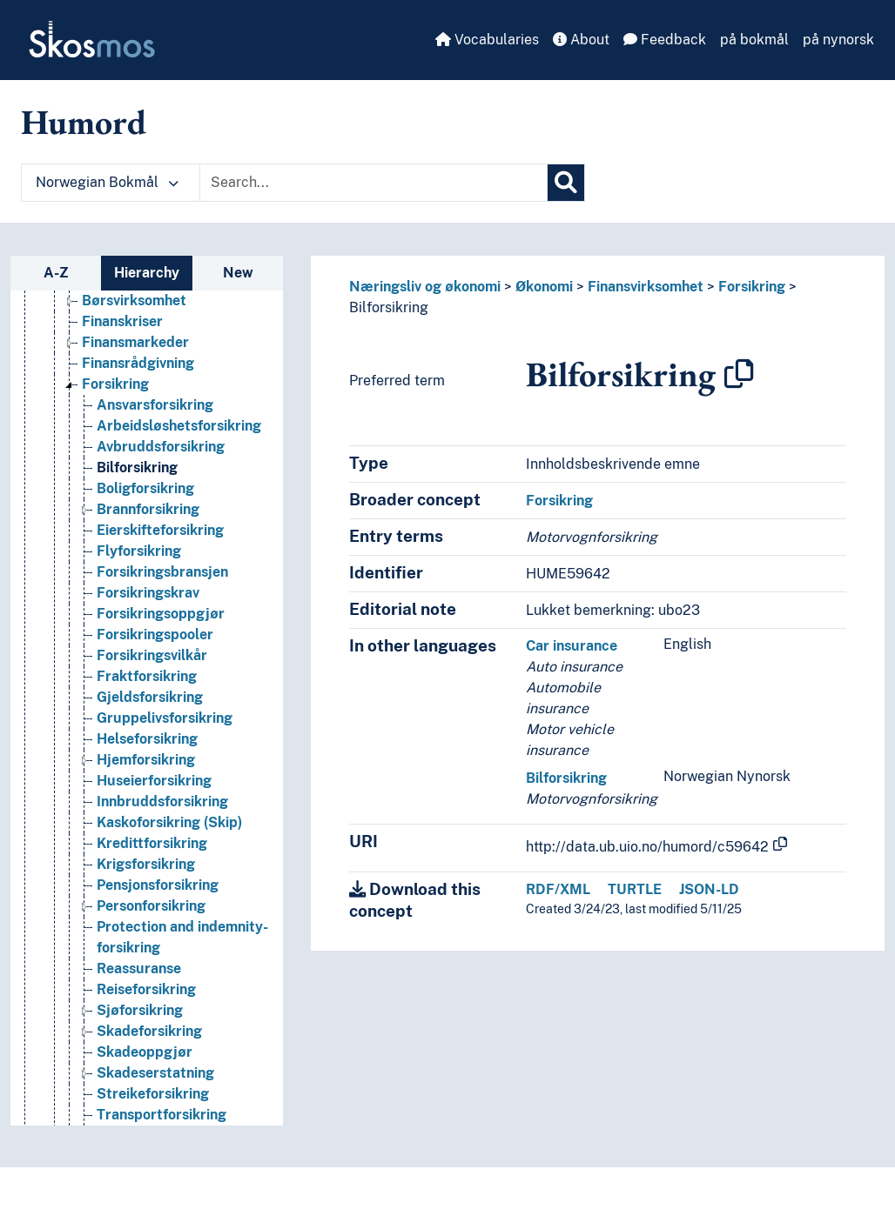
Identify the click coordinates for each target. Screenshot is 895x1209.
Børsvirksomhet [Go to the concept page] (134, 300)
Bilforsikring (388, 307)
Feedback (664, 39)
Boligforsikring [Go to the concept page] (145, 488)
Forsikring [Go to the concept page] (115, 384)
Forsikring (751, 286)
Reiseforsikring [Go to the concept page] (146, 989)
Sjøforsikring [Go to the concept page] (140, 1010)
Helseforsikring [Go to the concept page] (147, 739)
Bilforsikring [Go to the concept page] (137, 467)
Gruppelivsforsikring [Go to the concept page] (164, 718)
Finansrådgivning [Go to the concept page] (138, 363)
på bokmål (754, 39)
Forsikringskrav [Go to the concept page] (148, 592)
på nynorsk (838, 39)
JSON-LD (709, 889)
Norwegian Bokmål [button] (107, 182)
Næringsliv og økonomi (425, 286)
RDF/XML (558, 889)
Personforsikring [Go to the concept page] (151, 906)
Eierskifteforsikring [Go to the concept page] (160, 530)
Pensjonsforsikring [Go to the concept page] (158, 885)
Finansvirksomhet (645, 286)
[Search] (566, 183)
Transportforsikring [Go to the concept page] (161, 1114)
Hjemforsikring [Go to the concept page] (146, 759)
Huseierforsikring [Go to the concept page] (154, 780)
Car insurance (571, 646)
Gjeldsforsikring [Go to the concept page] (150, 697)
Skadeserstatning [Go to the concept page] (155, 1073)
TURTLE (635, 889)
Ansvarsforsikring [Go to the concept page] (155, 405)
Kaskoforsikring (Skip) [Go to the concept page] (169, 822)
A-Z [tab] (56, 272)
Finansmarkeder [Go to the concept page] (135, 342)
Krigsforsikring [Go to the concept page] (146, 864)
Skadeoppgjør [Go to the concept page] (144, 1052)
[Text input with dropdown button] (373, 183)
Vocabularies (487, 39)
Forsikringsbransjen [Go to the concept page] (162, 572)
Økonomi (544, 286)
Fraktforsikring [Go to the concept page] (147, 676)
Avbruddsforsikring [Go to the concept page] (161, 446)
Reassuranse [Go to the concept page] (139, 968)
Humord (83, 121)
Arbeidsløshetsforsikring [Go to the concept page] (179, 425)
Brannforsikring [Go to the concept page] (148, 509)
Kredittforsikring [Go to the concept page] (152, 843)
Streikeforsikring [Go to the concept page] (153, 1093)
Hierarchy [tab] (146, 272)
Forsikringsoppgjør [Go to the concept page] (161, 613)
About (581, 39)
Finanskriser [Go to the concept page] (122, 321)
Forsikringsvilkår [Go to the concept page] (152, 655)
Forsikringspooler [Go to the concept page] (155, 634)
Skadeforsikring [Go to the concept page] (149, 1031)
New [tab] (238, 272)
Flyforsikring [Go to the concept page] (139, 551)
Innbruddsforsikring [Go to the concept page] (162, 801)
